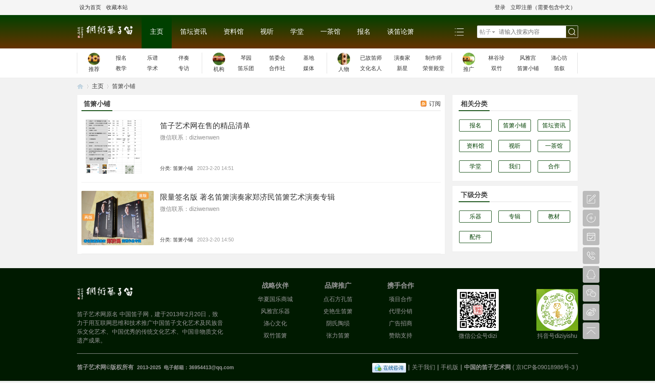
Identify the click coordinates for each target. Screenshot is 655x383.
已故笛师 (371, 58)
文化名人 (371, 68)
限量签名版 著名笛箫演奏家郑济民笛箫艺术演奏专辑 (247, 197)
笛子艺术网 (80, 86)
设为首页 (90, 7)
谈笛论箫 (400, 31)
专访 (183, 68)
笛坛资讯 (193, 31)
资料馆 (233, 31)
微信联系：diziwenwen (189, 137)
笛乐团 (246, 68)
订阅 (435, 103)
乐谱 (152, 58)
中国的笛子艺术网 (487, 367)
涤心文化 (275, 323)
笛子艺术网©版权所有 (106, 367)
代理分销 (400, 311)
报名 (364, 31)
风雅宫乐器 (275, 311)
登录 (500, 7)
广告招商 (400, 323)
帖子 (485, 31)
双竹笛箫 (275, 335)
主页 (156, 31)
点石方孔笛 (338, 299)
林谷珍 (496, 58)
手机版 (449, 367)
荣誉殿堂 (433, 68)
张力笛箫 (338, 335)
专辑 (514, 216)
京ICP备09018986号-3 (545, 367)
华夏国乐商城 (275, 299)
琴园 (246, 58)
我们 (514, 166)
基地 (308, 58)
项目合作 (400, 299)
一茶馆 (330, 31)
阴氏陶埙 (338, 323)
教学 (121, 68)
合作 (554, 166)
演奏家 (402, 58)
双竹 (496, 68)
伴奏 (183, 58)
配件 (475, 236)
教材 (554, 216)
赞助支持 (400, 335)
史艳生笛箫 (338, 311)
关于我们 (423, 367)
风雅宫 (528, 58)
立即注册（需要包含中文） (543, 7)
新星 (402, 68)
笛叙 (559, 68)
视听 (267, 31)
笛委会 (277, 58)
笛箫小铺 (528, 68)
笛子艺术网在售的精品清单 (205, 126)
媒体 (308, 68)
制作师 (433, 58)
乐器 (475, 216)
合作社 (277, 68)
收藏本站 (117, 7)
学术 (152, 68)
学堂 (297, 31)
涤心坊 (559, 58)
